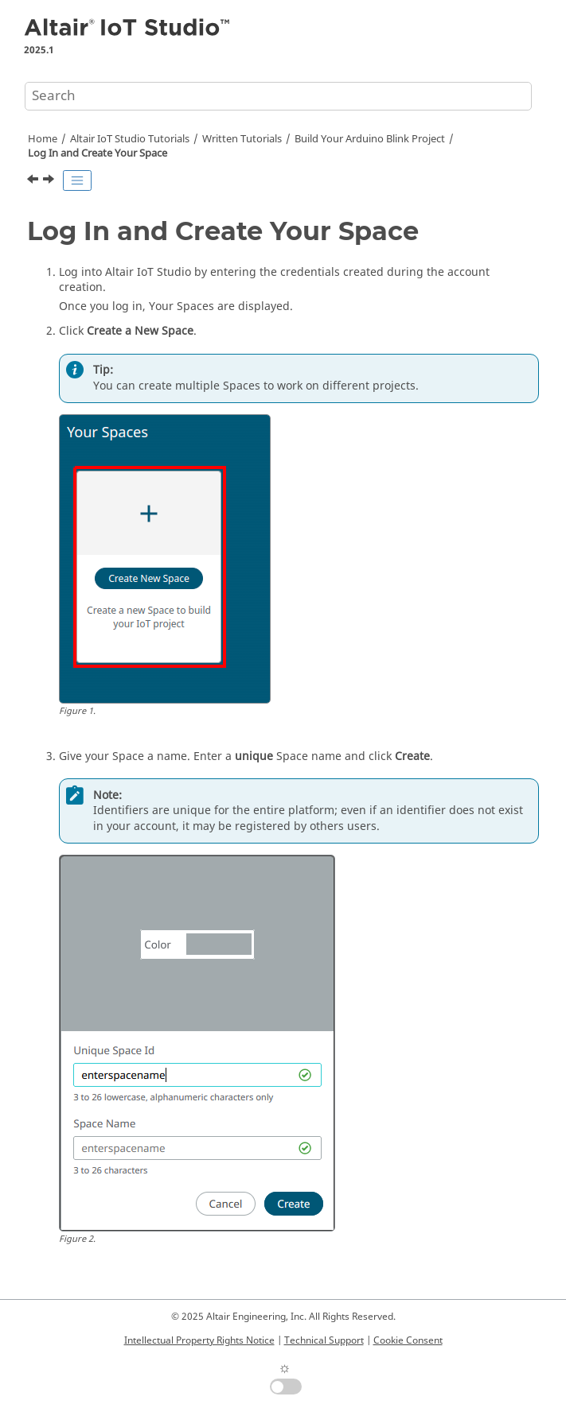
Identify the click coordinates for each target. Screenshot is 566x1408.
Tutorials (129, 139)
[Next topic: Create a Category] (50, 181)
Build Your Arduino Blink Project (370, 139)
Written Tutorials (242, 139)
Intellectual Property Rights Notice (199, 1340)
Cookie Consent (408, 1340)
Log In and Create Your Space (97, 153)
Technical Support (324, 1340)
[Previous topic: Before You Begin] (34, 181)
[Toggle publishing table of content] (77, 180)
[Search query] (278, 96)
